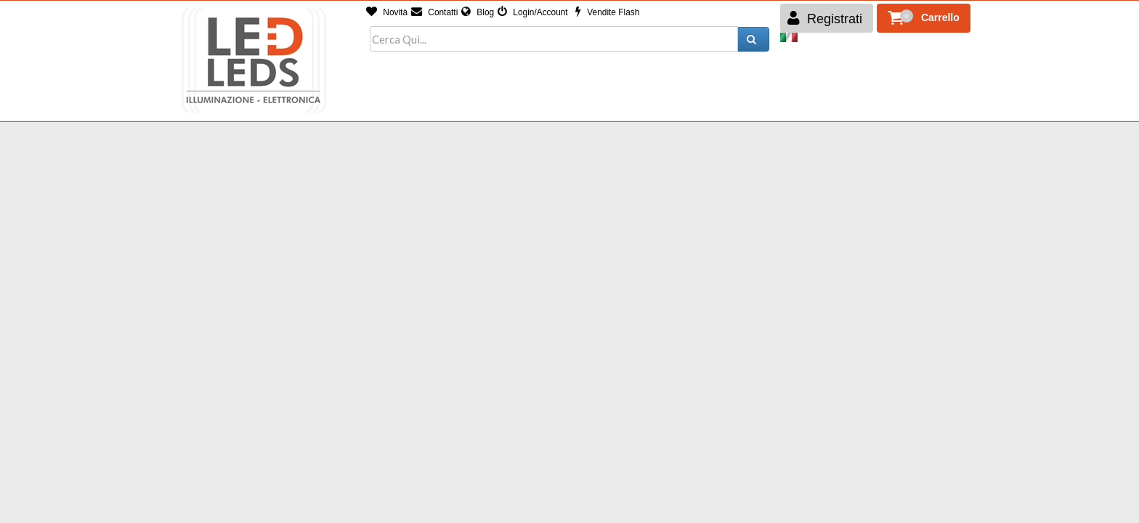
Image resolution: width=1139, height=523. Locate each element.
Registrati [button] (824, 18)
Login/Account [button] (533, 12)
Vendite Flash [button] (607, 12)
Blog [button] (477, 12)
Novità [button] (387, 12)
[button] (923, 18)
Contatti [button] (434, 12)
